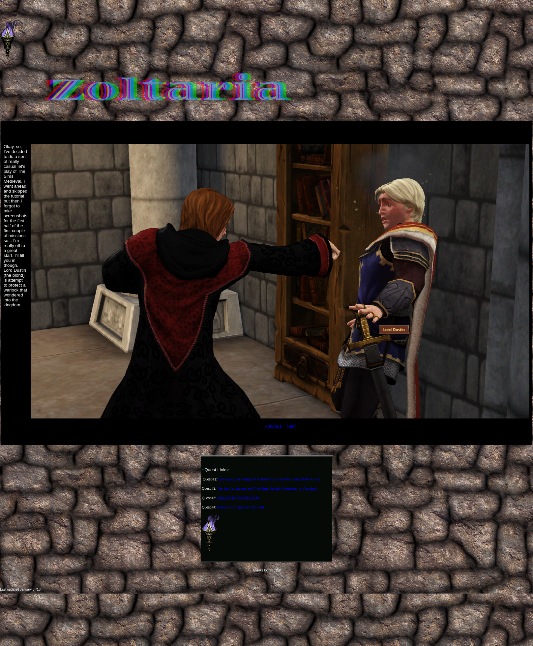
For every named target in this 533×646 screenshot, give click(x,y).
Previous (272, 426)
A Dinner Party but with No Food (240, 507)
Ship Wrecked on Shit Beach (238, 498)
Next (290, 426)
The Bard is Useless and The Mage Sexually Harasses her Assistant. (267, 488)
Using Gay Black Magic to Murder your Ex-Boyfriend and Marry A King (269, 479)
